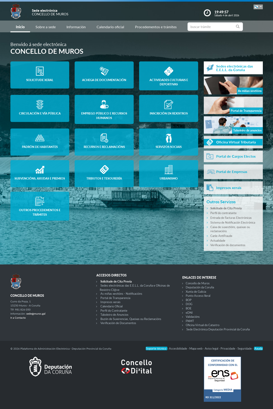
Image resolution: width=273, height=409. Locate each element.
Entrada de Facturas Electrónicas (231, 218)
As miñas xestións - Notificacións (121, 293)
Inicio (20, 27)
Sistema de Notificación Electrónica (232, 222)
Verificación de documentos (227, 245)
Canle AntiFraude (221, 236)
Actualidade (217, 240)
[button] (258, 7)
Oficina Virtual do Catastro (202, 325)
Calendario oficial (110, 27)
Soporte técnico (156, 348)
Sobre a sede (46, 27)
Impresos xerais (110, 302)
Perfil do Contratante (113, 310)
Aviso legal (212, 348)
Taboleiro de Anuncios (114, 314)
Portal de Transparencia (115, 298)
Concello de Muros (198, 283)
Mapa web (196, 348)
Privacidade (228, 348)
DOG (189, 304)
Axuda (258, 348)
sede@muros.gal (35, 313)
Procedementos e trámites (156, 27)
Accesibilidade (178, 348)
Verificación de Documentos (118, 323)
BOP (189, 300)
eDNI (189, 312)
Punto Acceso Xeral (198, 295)
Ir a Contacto (18, 317)
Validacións (193, 316)
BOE (189, 308)
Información (76, 27)
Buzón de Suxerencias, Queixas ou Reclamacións (130, 319)
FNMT (190, 321)
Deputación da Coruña (200, 287)
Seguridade (244, 348)
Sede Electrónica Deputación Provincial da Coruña (218, 329)
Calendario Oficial (111, 306)
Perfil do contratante (223, 213)
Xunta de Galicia (196, 291)
